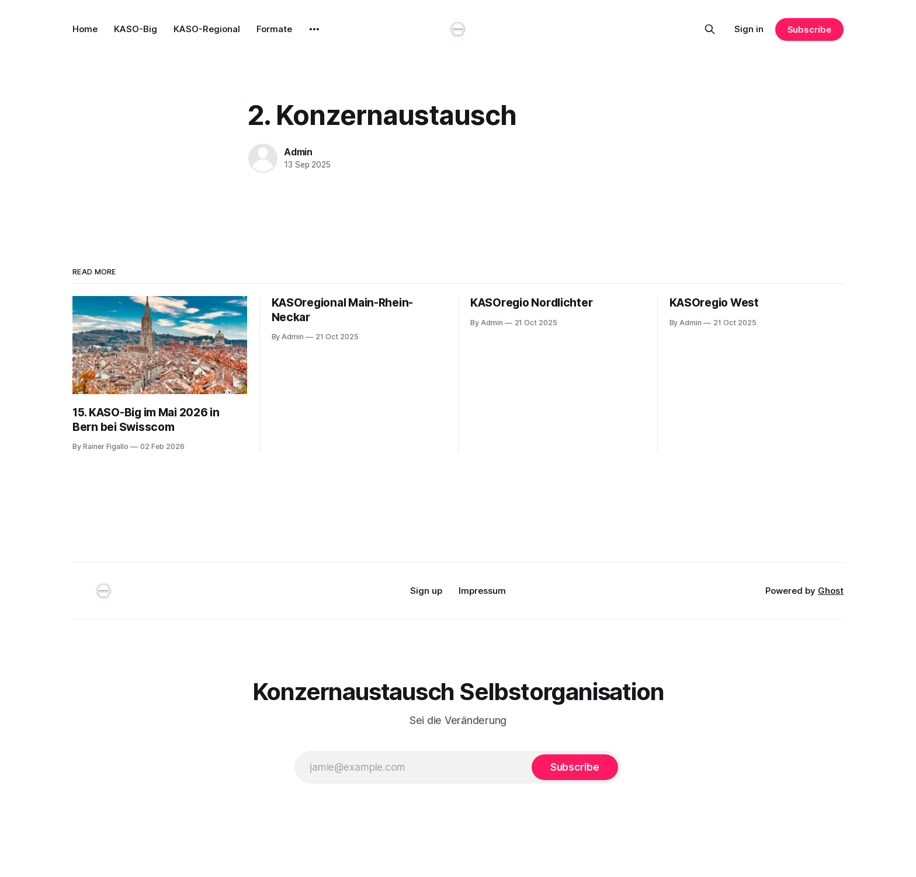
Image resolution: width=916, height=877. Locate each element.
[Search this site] (709, 29)
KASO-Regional (207, 28)
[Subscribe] (575, 767)
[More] (314, 29)
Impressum (482, 590)
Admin (298, 152)
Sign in (749, 28)
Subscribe (809, 29)
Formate (274, 28)
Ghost (831, 590)
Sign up (426, 590)
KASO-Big (135, 28)
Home (85, 28)
